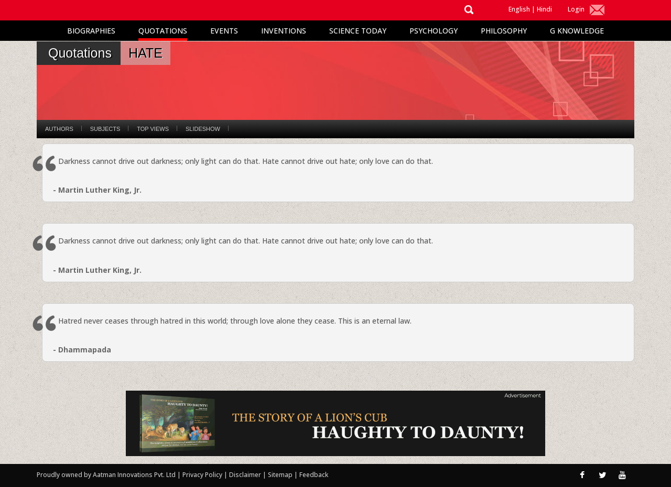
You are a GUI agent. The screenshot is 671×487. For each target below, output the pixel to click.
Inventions (283, 31)
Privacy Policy (203, 474)
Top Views (153, 129)
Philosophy (504, 31)
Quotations (162, 31)
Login (576, 9)
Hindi (544, 9)
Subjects (105, 129)
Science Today (357, 31)
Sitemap (281, 474)
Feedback (313, 474)
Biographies (91, 31)
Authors (59, 129)
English (519, 9)
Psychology (433, 31)
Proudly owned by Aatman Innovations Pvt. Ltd (106, 474)
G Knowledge (577, 31)
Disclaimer (245, 474)
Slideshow (203, 129)
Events (224, 31)
